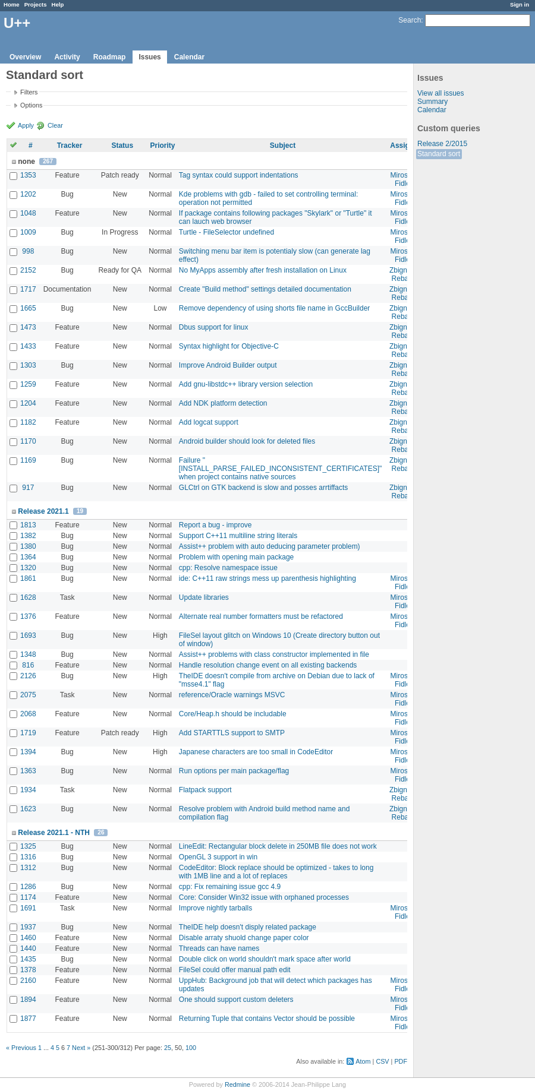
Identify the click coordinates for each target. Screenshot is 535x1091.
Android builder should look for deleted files (247, 441)
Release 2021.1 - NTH (54, 832)
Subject (282, 145)
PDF (400, 1061)
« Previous (21, 1047)
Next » (81, 1047)
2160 (28, 980)
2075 (28, 695)
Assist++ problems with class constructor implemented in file (274, 654)
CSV (382, 1061)
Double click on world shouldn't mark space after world (265, 959)
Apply (26, 125)
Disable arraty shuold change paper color (244, 938)
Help (58, 4)
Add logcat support (208, 422)
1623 (28, 809)
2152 (28, 270)
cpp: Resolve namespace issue (228, 568)
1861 (28, 578)
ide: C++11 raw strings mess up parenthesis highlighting (267, 578)
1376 (28, 616)
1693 (28, 635)
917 (28, 487)
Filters (28, 92)
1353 (28, 175)
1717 (28, 289)
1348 (28, 654)
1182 (28, 422)
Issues (149, 57)
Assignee (405, 145)
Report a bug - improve (215, 525)
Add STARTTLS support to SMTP (232, 733)
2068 (28, 714)
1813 (28, 525)
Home (12, 4)
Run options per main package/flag (234, 771)
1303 (28, 365)
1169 (28, 460)
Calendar (189, 57)
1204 (28, 403)
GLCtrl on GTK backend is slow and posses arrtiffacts (263, 487)
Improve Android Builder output (228, 365)
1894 (28, 999)
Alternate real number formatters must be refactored (261, 616)
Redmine (237, 1084)
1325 (28, 846)
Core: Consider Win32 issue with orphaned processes (264, 897)
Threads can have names (219, 948)
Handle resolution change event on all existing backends (268, 665)
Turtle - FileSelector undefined (226, 232)
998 (28, 251)
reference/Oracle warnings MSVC (232, 695)
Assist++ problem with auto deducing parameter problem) (269, 546)
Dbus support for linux (213, 327)
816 (28, 665)
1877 (28, 1018)
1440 (28, 948)
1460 (28, 938)
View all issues (440, 93)
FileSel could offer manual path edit (235, 970)
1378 (28, 970)
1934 (28, 790)
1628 (28, 597)
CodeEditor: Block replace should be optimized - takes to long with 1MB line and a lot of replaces (276, 872)
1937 (28, 927)
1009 (28, 232)
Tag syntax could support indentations (238, 175)
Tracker (70, 145)
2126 (28, 676)
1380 (28, 546)
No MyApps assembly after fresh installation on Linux (263, 270)
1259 (28, 384)
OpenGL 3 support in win (218, 857)
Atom (362, 1061)
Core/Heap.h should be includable (233, 714)
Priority (162, 145)
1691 (28, 908)
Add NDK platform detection (223, 403)
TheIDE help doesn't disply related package (247, 927)
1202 (28, 194)
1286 (28, 887)
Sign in (519, 4)
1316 (28, 857)
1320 (28, 568)
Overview (25, 57)
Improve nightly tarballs (215, 908)
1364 (28, 557)
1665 (28, 308)
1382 (28, 536)
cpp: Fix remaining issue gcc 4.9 (230, 887)
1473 (28, 327)
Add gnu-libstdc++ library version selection (246, 384)
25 (167, 1047)
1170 (28, 441)
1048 (28, 213)
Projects (35, 4)
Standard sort (438, 154)
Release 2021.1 (43, 511)
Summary (432, 101)
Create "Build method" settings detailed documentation (265, 289)
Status (122, 145)
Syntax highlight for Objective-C (229, 346)
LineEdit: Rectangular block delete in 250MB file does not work (278, 846)
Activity (67, 57)
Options (31, 105)
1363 (28, 771)
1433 (28, 346)
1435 (28, 959)
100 (190, 1047)
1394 (28, 752)
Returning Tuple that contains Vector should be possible (267, 1018)
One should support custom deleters (236, 999)
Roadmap (109, 57)
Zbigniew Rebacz (403, 274)
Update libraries (204, 597)
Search (409, 20)
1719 (28, 733)
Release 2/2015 (442, 144)
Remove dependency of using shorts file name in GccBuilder (274, 308)
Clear (55, 125)
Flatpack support (205, 790)
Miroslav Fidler (404, 179)
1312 (28, 868)
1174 (28, 897)
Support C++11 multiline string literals (238, 536)
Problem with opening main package (236, 557)
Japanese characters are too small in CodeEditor (256, 752)
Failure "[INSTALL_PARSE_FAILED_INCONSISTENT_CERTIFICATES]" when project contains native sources (280, 468)
